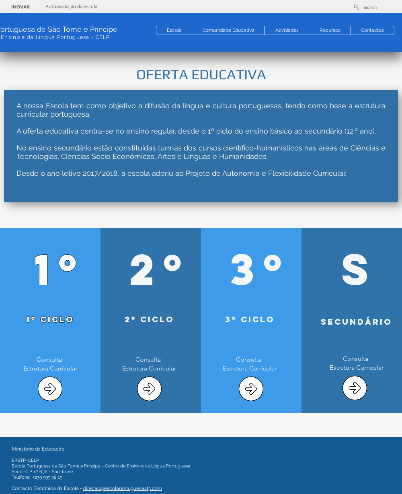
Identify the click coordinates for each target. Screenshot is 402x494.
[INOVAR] (21, 7)
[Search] (364, 7)
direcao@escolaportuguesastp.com (122, 488)
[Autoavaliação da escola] (72, 6)
